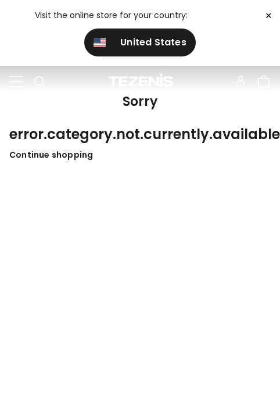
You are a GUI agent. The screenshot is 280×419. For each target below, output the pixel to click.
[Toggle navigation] (16, 82)
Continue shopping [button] (51, 155)
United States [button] (140, 42)
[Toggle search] (39, 82)
